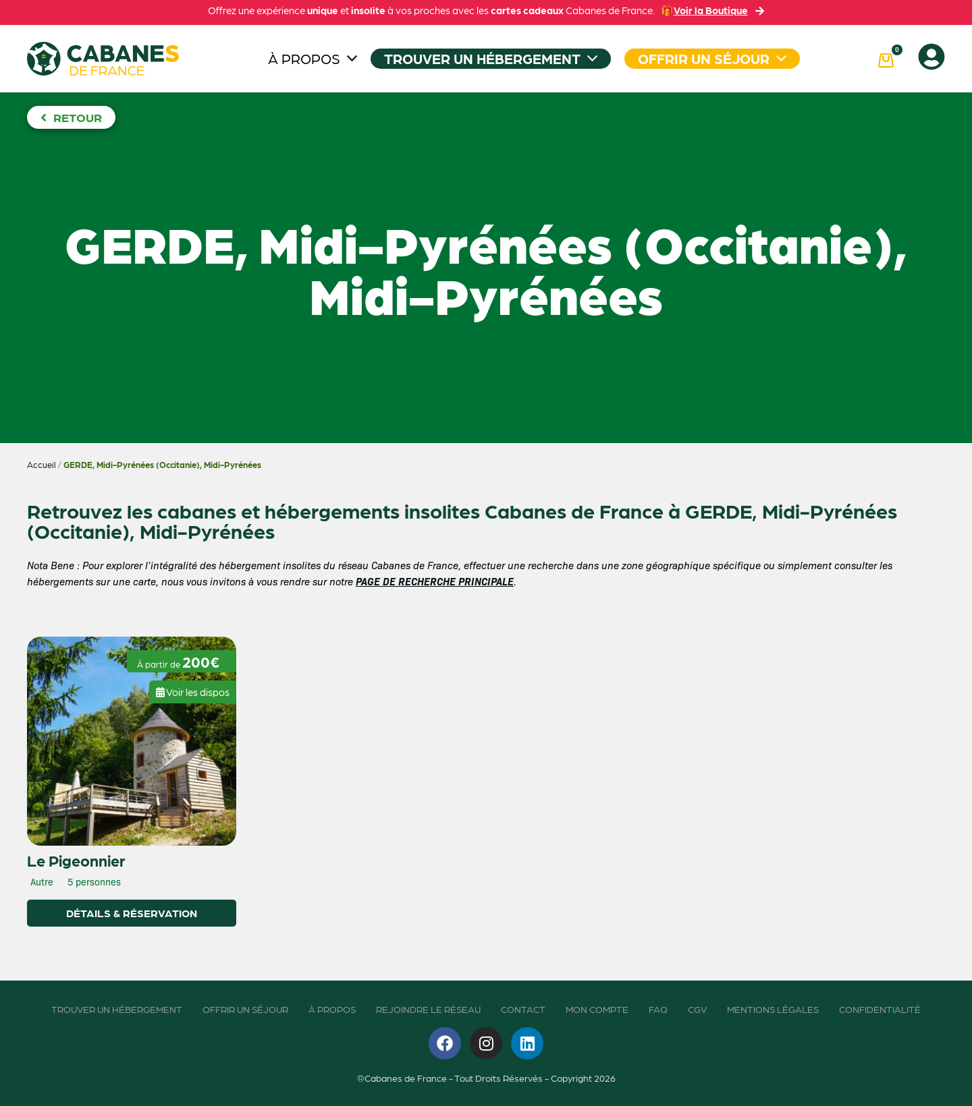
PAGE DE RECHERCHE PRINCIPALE (435, 581)
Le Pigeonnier (76, 859)
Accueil (41, 464)
